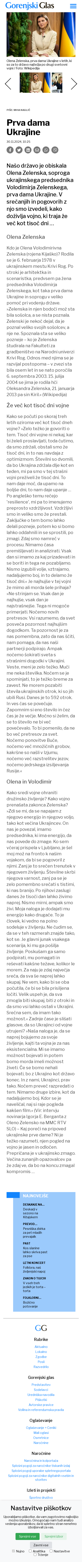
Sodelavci (41, 1390)
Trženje (41, 1555)
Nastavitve (60, 1551)
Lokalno (41, 1352)
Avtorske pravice (41, 1405)
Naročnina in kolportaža (41, 1460)
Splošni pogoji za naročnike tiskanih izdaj (41, 1465)
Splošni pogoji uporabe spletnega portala (41, 1471)
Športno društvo (41, 1497)
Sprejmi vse (27, 1536)
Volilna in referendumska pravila (41, 1410)
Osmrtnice (41, 1438)
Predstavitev (41, 1385)
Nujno (18, 1551)
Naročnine (41, 1443)
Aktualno (41, 1347)
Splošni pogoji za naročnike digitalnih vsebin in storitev (41, 1477)
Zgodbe (41, 1357)
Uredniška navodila (41, 1395)
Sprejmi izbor (54, 1536)
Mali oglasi (41, 1433)
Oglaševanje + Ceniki (41, 1428)
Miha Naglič (22, 110)
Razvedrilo (41, 1367)
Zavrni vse (41, 1545)
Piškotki (41, 1400)
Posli (41, 1362)
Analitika (37, 1551)
